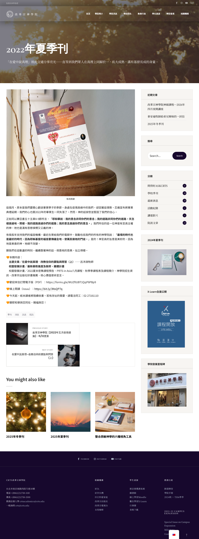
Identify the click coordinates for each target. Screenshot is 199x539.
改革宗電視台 (101, 483)
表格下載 (134, 487)
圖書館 (133, 470)
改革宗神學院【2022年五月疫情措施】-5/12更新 (47, 332)
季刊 (10, 314)
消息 (17, 314)
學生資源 (156, 14)
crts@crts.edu (22, 483)
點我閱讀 (71, 198)
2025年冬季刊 (15, 414)
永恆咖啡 (99, 487)
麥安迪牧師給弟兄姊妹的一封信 (166, 116)
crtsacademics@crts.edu (32, 479)
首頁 (88, 14)
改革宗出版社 (101, 479)
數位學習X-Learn (138, 479)
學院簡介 (99, 14)
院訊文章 (153, 223)
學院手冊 (168, 470)
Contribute (170, 511)
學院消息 (113, 14)
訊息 (24, 314)
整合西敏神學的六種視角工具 (113, 414)
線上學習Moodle (138, 475)
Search (179, 155)
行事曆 (133, 483)
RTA (97, 466)
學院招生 (127, 14)
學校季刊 (153, 193)
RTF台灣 (99, 470)
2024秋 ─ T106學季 (174, 475)
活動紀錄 (153, 208)
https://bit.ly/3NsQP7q (48, 289)
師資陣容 (168, 466)
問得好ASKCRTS (158, 186)
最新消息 (153, 201)
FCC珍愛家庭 (101, 475)
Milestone (169, 507)
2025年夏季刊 (60, 414)
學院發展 (170, 14)
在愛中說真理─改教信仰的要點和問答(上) (93, 332)
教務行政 (142, 14)
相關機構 (185, 14)
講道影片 (153, 215)
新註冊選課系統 (137, 466)
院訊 (32, 314)
